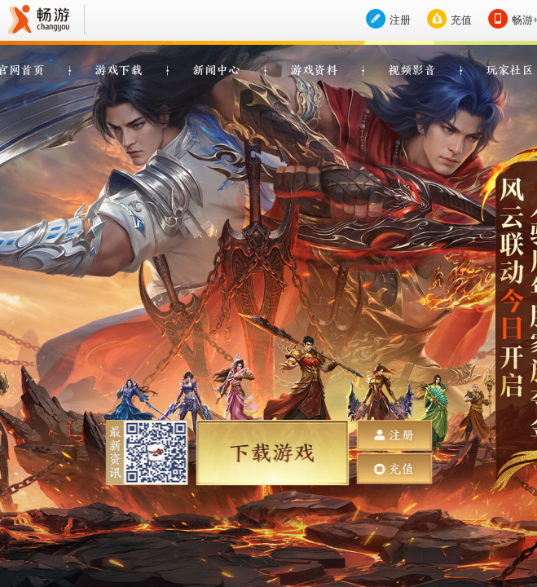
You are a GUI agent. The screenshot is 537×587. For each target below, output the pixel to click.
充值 (461, 20)
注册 (400, 20)
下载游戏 (272, 453)
